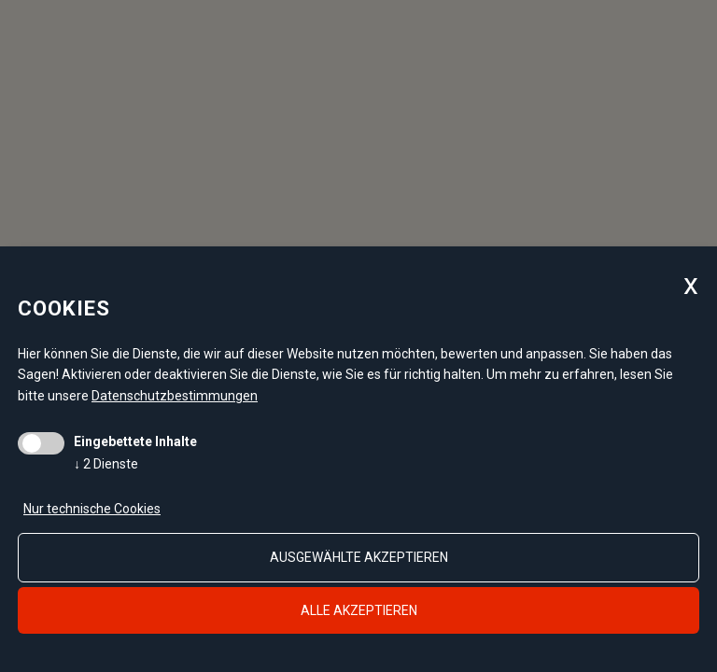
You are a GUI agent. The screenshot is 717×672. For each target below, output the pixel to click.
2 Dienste (106, 463)
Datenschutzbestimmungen (174, 395)
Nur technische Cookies (92, 508)
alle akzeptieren (359, 610)
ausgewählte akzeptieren (359, 557)
